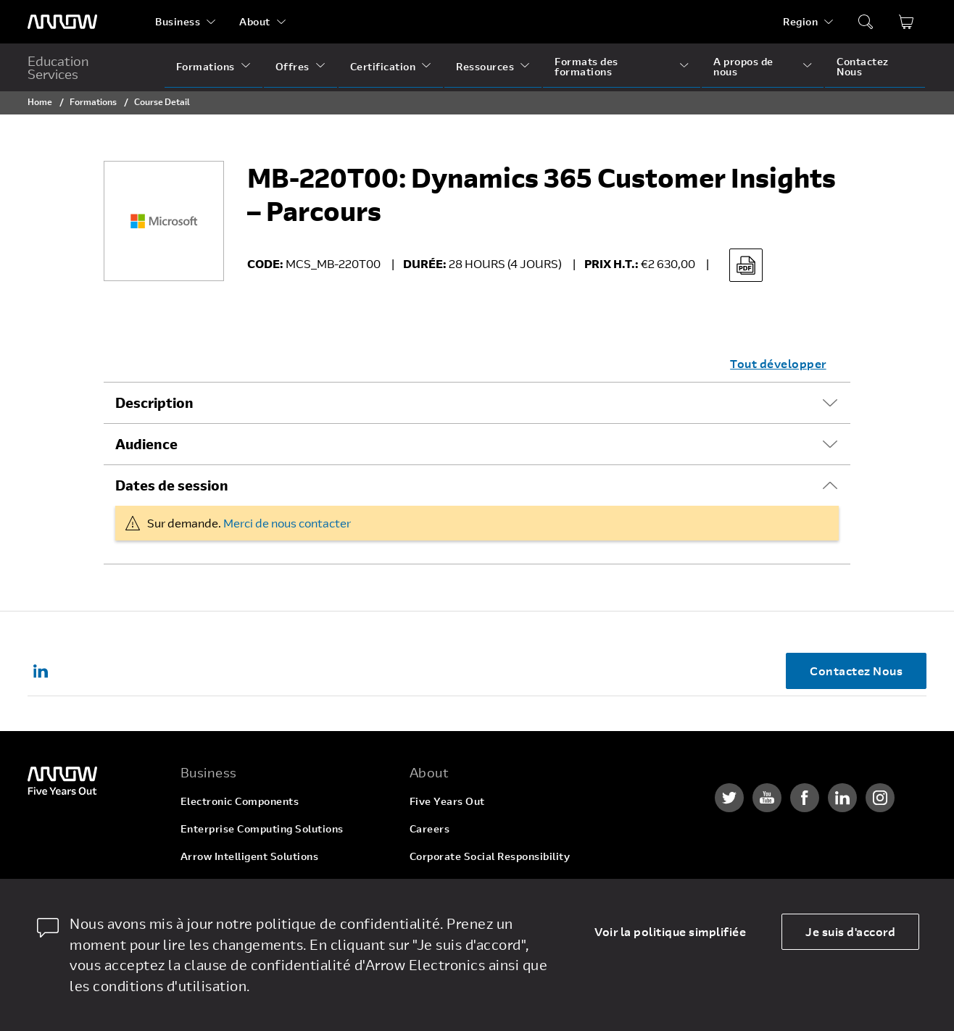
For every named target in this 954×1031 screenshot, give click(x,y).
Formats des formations (586, 66)
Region (800, 21)
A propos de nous (743, 66)
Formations (205, 66)
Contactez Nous (863, 66)
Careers (430, 828)
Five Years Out (447, 801)
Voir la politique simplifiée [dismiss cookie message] (670, 931)
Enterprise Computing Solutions (262, 828)
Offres (292, 66)
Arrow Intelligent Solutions (250, 856)
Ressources (485, 66)
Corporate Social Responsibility (490, 856)
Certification (383, 66)
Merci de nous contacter (287, 522)
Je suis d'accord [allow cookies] (850, 931)
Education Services (58, 67)
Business (177, 21)
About (254, 21)
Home (40, 101)
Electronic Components (240, 801)
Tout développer (778, 363)
